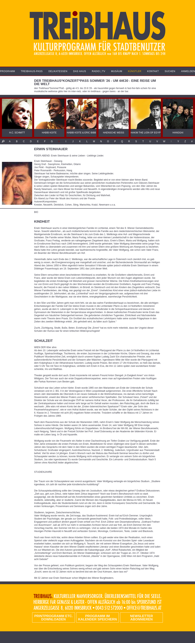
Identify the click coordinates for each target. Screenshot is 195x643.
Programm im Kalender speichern (97, 617)
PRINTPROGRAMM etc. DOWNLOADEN (53, 617)
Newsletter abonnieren (141, 617)
